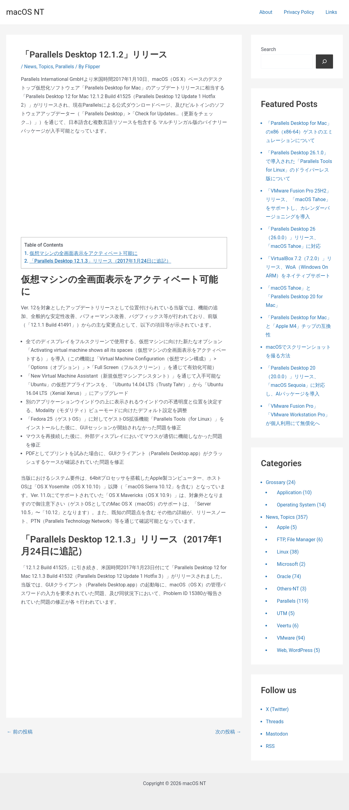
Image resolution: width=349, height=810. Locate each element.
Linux (282, 552)
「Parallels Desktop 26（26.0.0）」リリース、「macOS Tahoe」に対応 (293, 237)
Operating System (296, 505)
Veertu (284, 626)
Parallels (64, 66)
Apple (283, 527)
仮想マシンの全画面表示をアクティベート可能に (83, 253)
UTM (282, 613)
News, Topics (38, 66)
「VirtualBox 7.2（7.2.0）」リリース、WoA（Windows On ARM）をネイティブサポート (299, 267)
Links (332, 12)
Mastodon (277, 734)
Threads (275, 722)
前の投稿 (20, 731)
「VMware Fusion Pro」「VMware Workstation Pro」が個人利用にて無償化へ (298, 414)
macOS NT (25, 12)
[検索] (324, 61)
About (269, 12)
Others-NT (288, 589)
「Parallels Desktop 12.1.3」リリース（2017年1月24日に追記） (100, 261)
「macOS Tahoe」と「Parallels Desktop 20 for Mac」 (294, 296)
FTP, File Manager (296, 539)
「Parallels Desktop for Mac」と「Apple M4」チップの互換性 (299, 326)
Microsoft (287, 564)
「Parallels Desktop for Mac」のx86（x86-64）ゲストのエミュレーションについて (299, 131)
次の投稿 (228, 731)
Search (268, 49)
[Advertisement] (124, 186)
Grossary (275, 482)
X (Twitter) (277, 709)
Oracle (284, 576)
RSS (270, 746)
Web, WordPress (294, 650)
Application (289, 492)
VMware (286, 638)
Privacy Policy (301, 12)
